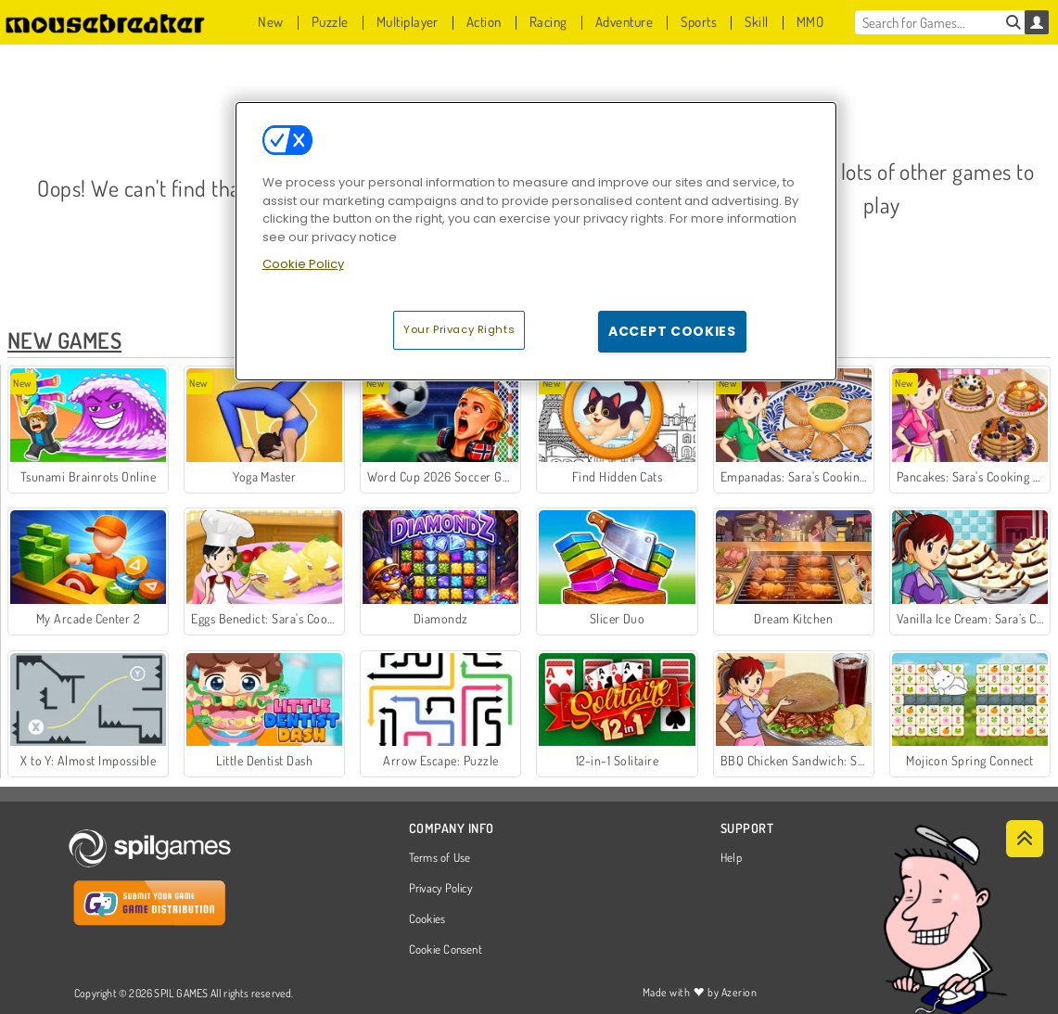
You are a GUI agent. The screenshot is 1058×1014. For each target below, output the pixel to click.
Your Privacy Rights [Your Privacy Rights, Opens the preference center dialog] (459, 329)
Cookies (427, 919)
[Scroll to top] (1024, 838)
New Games (64, 340)
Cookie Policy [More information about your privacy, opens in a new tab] (303, 264)
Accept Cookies (672, 331)
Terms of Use (440, 858)
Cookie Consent (445, 949)
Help (731, 858)
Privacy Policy (440, 888)
